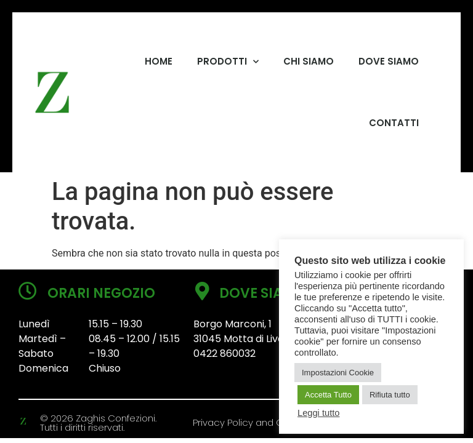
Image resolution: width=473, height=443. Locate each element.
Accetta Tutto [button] (328, 394)
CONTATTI (394, 122)
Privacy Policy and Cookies (253, 422)
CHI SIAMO (308, 61)
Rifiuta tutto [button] (390, 394)
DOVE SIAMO (388, 61)
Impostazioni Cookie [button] (338, 372)
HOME (158, 61)
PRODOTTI (228, 61)
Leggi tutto (318, 413)
